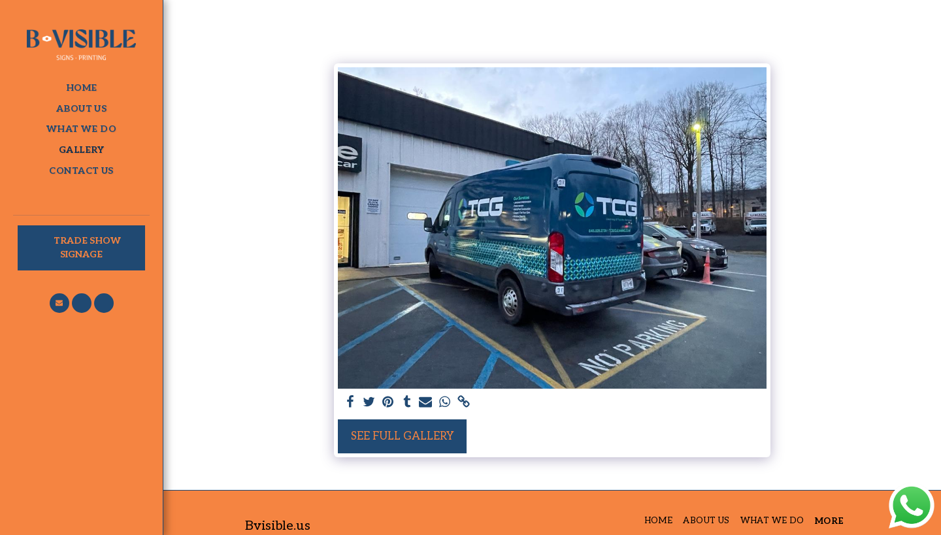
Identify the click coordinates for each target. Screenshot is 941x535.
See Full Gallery (402, 436)
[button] (59, 303)
